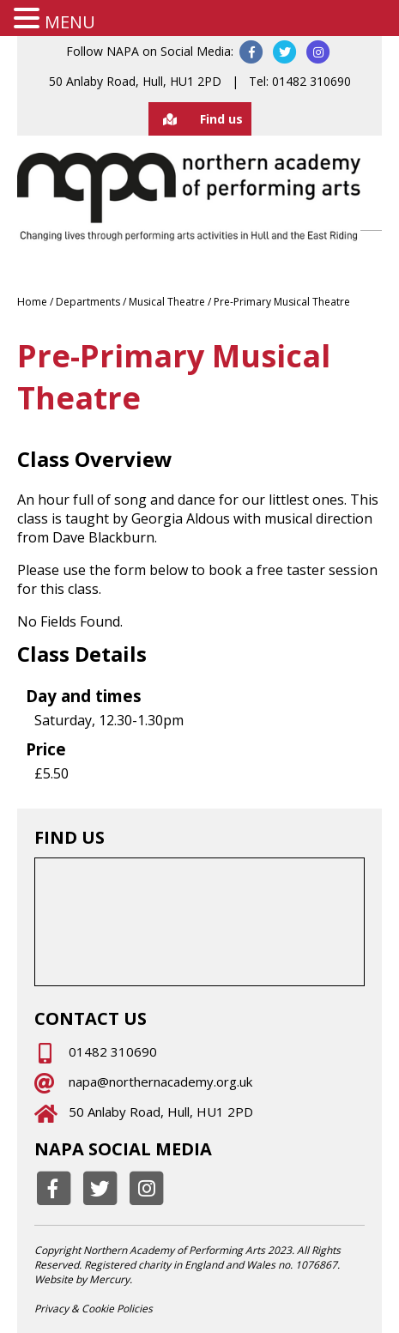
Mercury (109, 1279)
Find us (195, 119)
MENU (70, 21)
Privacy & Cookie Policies (93, 1308)
